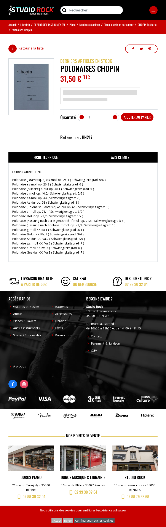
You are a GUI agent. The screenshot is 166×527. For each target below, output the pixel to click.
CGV (94, 350)
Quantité (68, 117)
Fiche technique (46, 157)
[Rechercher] (91, 10)
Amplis (17, 314)
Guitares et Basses (26, 307)
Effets (59, 328)
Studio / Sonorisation (28, 335)
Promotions (63, 335)
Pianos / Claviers (24, 321)
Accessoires (63, 314)
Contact (96, 336)
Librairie (60, 321)
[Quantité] (98, 117)
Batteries (61, 307)
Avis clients (120, 157)
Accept (57, 520)
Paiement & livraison (105, 343)
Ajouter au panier (137, 117)
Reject (68, 520)
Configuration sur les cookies (94, 520)
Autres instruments (26, 328)
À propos (19, 366)
